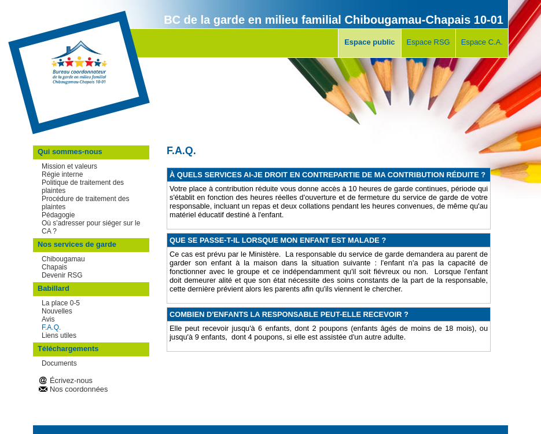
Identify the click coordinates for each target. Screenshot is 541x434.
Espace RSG (428, 42)
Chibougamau (63, 259)
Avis (48, 319)
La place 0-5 (61, 303)
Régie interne (62, 174)
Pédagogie (58, 215)
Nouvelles (57, 311)
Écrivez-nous (71, 380)
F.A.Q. (51, 327)
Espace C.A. (482, 42)
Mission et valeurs (69, 166)
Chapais (54, 267)
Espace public (369, 42)
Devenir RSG (62, 275)
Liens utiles (59, 335)
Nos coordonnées (79, 389)
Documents (59, 363)
